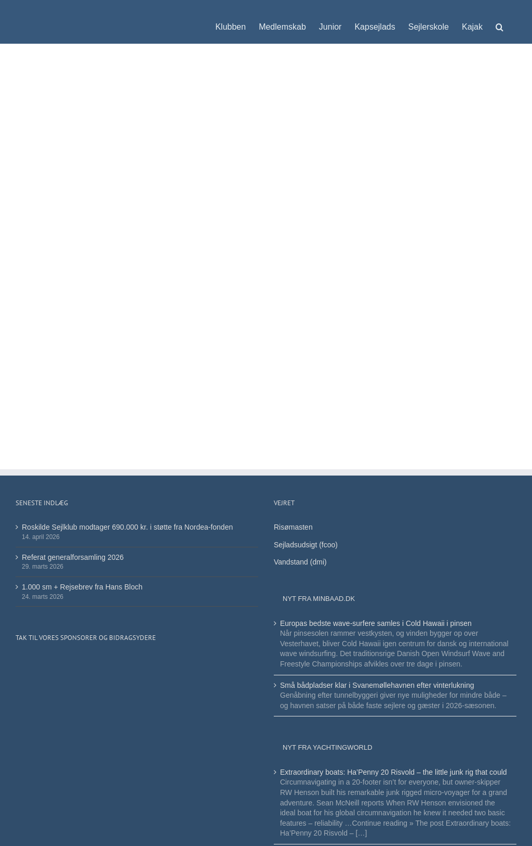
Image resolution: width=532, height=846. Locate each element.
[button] (499, 22)
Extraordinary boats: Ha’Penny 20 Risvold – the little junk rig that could (393, 772)
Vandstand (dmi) (300, 562)
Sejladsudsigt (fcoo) (306, 545)
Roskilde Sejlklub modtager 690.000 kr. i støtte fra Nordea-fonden (127, 527)
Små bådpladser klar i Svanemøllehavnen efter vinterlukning (377, 685)
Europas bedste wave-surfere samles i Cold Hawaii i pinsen (376, 623)
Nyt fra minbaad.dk (319, 599)
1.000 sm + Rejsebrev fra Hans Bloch (82, 587)
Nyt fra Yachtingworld (328, 747)
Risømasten (293, 527)
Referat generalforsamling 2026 (73, 557)
